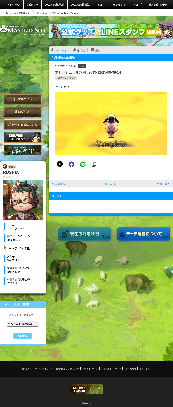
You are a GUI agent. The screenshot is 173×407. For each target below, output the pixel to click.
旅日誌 (81, 50)
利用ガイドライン (90, 368)
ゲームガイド (23, 150)
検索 (24, 336)
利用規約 (25, 368)
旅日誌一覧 (110, 184)
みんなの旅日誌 (80, 4)
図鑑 (97, 50)
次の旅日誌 (161, 184)
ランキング (119, 4)
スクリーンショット (66, 77)
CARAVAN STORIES (86, 389)
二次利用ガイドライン (111, 368)
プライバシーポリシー (42, 368)
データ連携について (23, 124)
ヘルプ (137, 4)
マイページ (13, 4)
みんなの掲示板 (54, 4)
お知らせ (32, 4)
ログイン (23, 112)
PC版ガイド (23, 99)
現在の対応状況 (158, 4)
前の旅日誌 (60, 184)
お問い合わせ (130, 368)
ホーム (4, 12)
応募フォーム (145, 368)
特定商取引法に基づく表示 (67, 368)
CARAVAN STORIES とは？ (23, 137)
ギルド (101, 4)
